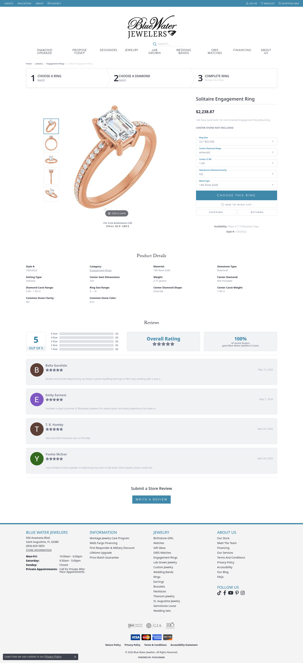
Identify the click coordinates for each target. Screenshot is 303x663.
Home (29, 63)
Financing (242, 50)
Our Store (223, 538)
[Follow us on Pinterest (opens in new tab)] (237, 593)
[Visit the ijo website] (135, 625)
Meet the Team (227, 543)
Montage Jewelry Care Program (109, 538)
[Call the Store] (35, 546)
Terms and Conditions (231, 557)
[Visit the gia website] (154, 625)
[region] (117, 160)
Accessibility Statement (184, 645)
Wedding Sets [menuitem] (162, 611)
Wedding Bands (183, 51)
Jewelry (131, 50)
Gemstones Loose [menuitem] (165, 606)
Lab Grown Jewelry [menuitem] (165, 562)
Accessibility (225, 567)
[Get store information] (39, 550)
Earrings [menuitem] (159, 581)
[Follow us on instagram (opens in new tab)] (243, 593)
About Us (266, 51)
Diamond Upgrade (44, 51)
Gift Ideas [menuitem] (160, 548)
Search (41, 80)
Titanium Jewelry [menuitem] (164, 596)
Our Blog (223, 572)
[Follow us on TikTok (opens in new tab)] (219, 593)
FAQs (220, 577)
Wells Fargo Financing (103, 543)
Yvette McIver (56, 454)
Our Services (225, 552)
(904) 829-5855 (118, 226)
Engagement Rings (55, 63)
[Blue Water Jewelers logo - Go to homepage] (151, 27)
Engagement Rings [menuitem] (165, 557)
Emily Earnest (56, 395)
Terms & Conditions (155, 645)
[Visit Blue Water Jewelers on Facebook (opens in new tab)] (224, 593)
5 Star (54, 333)
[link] (8, 3)
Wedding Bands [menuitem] (163, 572)
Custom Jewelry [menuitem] (163, 567)
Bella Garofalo (56, 365)
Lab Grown (155, 51)
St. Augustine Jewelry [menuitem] (167, 601)
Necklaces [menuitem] (160, 591)
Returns (257, 212)
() (116, 333)
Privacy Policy (225, 562)
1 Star (54, 349)
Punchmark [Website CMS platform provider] (158, 657)
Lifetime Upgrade (101, 552)
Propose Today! (79, 51)
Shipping (216, 212)
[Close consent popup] (75, 657)
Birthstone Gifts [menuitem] (163, 538)
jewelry (39, 63)
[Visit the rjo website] (170, 625)
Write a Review (151, 499)
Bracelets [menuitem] (159, 586)
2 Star (54, 345)
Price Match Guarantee (104, 557)
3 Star (54, 341)
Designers (108, 50)
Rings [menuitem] (157, 577)
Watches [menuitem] (159, 543)
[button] (251, 3)
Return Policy (113, 645)
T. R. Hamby (54, 425)
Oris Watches (215, 51)
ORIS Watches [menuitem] (162, 552)
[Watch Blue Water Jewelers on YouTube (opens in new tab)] (230, 593)
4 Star (54, 337)
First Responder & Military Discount (112, 548)
